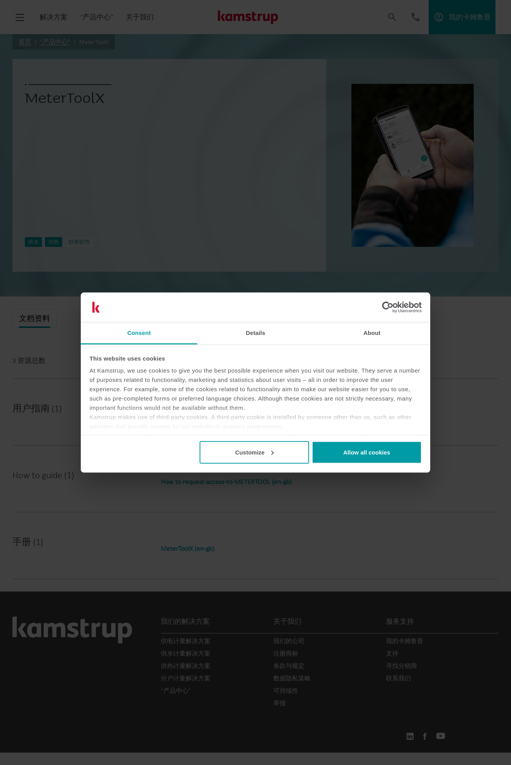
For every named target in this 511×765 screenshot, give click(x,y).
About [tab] (372, 333)
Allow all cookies (366, 452)
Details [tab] (255, 333)
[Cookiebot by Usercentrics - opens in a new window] (388, 307)
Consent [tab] (139, 333)
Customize (254, 452)
